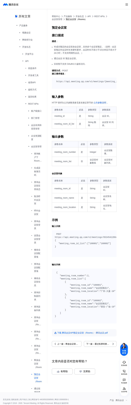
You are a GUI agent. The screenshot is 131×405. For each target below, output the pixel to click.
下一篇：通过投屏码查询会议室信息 (101, 344)
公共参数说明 (100, 102)
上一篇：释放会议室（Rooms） (69, 344)
